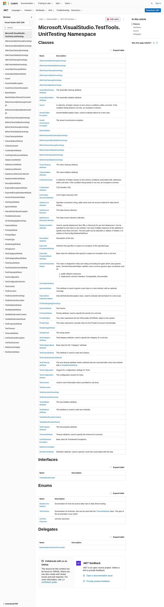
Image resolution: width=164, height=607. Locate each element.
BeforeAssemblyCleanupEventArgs (53, 135)
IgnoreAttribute (45, 288)
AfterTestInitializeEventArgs (50, 85)
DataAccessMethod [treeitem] (13, 160)
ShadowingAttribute (47, 328)
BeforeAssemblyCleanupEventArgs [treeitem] (18, 103)
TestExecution (45, 387)
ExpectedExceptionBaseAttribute (45, 256)
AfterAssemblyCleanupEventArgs (52, 61)
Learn (41, 19)
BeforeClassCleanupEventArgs (51, 145)
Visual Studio (52, 19)
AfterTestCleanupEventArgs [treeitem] (16, 60)
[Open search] (151, 3)
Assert (42, 105)
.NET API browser (67, 19)
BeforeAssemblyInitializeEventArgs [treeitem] (18, 111)
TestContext (44, 382)
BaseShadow (44, 131)
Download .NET (153, 10)
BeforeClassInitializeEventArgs (51, 150)
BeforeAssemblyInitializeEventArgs (53, 140)
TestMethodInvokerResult (49, 422)
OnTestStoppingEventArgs (49, 303)
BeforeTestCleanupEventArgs (51, 155)
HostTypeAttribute (46, 283)
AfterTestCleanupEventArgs (50, 80)
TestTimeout (44, 511)
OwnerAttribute (45, 308)
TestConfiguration (46, 370)
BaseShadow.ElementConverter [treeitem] (17, 97)
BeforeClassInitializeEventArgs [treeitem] (17, 122)
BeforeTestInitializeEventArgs (51, 160)
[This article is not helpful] (156, 42)
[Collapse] (31, 17)
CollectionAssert (45, 180)
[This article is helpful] (153, 42)
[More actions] (123, 19)
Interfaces (137, 27)
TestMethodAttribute (69, 365)
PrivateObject (44, 318)
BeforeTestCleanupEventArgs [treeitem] (17, 127)
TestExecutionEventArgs (49, 392)
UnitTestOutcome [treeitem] (12, 343)
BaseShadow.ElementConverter (52, 547)
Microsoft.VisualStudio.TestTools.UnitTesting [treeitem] (15, 34)
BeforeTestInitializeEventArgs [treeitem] (16, 132)
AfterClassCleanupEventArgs (51, 70)
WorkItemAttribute (46, 452)
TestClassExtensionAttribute (50, 358)
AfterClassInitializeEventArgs (51, 75)
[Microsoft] (4, 3)
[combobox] (17, 23)
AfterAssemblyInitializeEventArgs (52, 66)
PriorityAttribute (45, 313)
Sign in (158, 3)
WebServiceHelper (46, 447)
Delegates (137, 34)
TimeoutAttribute (46, 434)
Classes (136, 24)
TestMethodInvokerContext (50, 417)
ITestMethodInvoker (47, 478)
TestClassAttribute (46, 353)
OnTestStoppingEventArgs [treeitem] (15, 221)
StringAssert (44, 333)
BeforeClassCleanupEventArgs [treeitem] (17, 118)
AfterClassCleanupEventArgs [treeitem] (16, 50)
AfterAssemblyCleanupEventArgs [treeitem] (18, 41)
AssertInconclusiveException (44, 123)
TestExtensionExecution (49, 397)
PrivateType (44, 323)
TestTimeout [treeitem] (10, 328)
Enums (136, 31)
